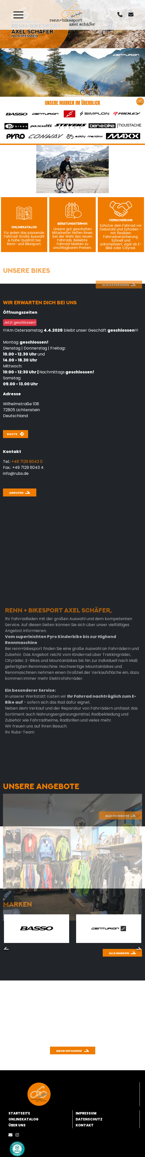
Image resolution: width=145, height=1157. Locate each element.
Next (138, 947)
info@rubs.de (16, 473)
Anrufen (16, 493)
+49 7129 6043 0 (27, 461)
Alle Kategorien (115, 299)
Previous (6, 947)
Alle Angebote (117, 834)
